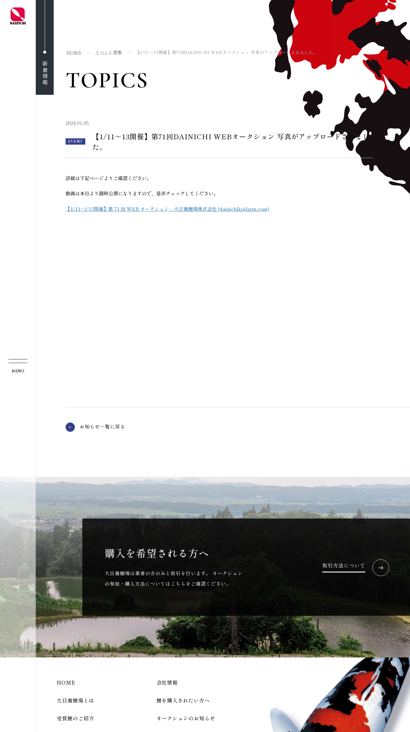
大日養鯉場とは (75, 700)
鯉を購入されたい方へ (183, 700)
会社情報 (167, 682)
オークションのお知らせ (186, 718)
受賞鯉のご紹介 (75, 718)
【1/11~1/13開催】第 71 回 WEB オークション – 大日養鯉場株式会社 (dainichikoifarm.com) (167, 208)
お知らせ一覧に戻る (102, 426)
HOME (66, 682)
